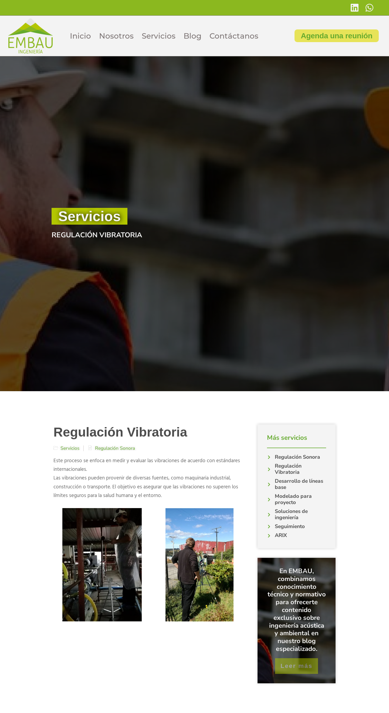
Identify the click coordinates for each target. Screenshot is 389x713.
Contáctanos (233, 35)
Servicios (158, 35)
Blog (192, 35)
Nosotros (116, 35)
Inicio (80, 35)
